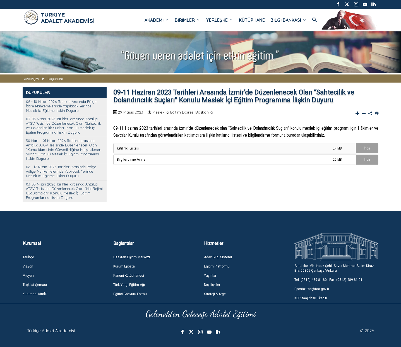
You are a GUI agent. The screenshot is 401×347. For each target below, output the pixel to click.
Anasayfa (31, 79)
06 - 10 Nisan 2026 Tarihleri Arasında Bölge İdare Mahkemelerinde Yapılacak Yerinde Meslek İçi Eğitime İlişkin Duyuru (61, 106)
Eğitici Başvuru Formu (130, 294)
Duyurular (55, 79)
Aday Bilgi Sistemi (218, 257)
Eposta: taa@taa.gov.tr (311, 289)
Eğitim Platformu (217, 266)
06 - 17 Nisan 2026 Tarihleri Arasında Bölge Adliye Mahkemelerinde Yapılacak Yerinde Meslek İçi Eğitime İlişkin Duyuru (61, 171)
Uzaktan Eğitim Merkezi (131, 257)
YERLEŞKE (219, 20)
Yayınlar (210, 276)
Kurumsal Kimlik (35, 294)
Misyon (28, 276)
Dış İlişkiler (212, 285)
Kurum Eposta (124, 266)
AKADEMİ (157, 20)
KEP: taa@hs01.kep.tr (310, 298)
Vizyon (28, 266)
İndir (367, 148)
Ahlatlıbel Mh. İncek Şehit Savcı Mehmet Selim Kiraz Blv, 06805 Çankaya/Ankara (334, 268)
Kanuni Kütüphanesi (128, 276)
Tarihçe (28, 257)
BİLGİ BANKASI (288, 20)
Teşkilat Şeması (35, 285)
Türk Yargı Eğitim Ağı (129, 285)
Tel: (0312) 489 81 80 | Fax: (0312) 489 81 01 (328, 280)
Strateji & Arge (215, 294)
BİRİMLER (187, 20)
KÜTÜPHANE (252, 20)
